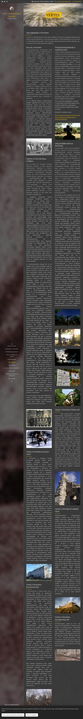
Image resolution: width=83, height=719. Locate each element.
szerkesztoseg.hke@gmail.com (64, 1)
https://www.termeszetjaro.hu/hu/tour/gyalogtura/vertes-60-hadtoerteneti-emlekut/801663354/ (67, 117)
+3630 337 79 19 (77, 1)
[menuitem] (11, 346)
